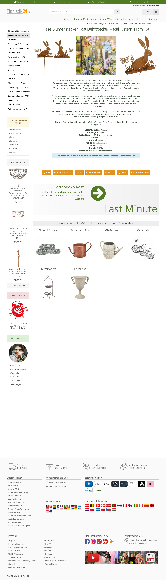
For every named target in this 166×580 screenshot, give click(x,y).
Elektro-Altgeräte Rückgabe (20, 509)
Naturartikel (13, 78)
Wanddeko (14, 373)
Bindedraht (14, 152)
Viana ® (11, 564)
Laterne (13, 141)
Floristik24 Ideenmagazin (19, 525)
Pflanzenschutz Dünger (18, 83)
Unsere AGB (13, 489)
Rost (80, 172)
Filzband (13, 144)
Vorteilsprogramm (16, 519)
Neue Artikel (19, 162)
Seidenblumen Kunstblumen (19, 91)
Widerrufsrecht (14, 499)
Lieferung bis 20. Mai (64, 2)
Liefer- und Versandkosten (19, 515)
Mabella (48, 550)
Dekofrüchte (13, 39)
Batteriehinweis (15, 505)
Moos (12, 137)
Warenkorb (138, 5)
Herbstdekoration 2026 (18, 61)
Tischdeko (14, 376)
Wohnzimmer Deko (18, 369)
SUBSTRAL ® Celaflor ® (55, 560)
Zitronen (13, 148)
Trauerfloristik (14, 104)
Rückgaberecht (14, 495)
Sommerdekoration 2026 (75, 19)
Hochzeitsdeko (14, 65)
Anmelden (153, 5)
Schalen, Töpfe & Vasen (18, 87)
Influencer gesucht (16, 522)
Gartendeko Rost (115, 23)
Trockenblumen (16, 133)
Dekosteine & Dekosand (18, 44)
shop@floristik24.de (57, 482)
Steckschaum (13, 100)
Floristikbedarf (14, 52)
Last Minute (151, 19)
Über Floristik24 (15, 482)
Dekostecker (95, 172)
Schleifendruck (14, 557)
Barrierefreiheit (15, 512)
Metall (110, 172)
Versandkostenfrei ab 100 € (26, 2)
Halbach (49, 547)
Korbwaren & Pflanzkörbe (19, 74)
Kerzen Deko (15, 365)
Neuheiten (135, 19)
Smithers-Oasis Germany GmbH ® (23, 560)
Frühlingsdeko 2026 (16, 57)
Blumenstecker (64, 172)
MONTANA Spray (15, 554)
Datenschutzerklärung (18, 492)
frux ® (48, 544)
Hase (47, 172)
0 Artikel (147, 11)
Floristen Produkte (16, 544)
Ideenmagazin (16, 384)
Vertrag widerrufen (16, 502)
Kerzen (11, 70)
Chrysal (11, 540)
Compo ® (49, 540)
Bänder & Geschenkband (18, 31)
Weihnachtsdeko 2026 (17, 109)
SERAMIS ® (50, 557)
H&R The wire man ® (17, 547)
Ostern (123, 172)
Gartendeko (14, 380)
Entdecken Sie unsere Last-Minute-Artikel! (18, 325)
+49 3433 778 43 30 (57, 486)
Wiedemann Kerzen (16, 567)
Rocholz (48, 554)
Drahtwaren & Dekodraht (19, 48)
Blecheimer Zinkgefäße (98, 23)
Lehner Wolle (14, 550)
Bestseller (120, 19)
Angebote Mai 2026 (101, 19)
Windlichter (14, 129)
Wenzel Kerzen (51, 564)
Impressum (13, 485)
